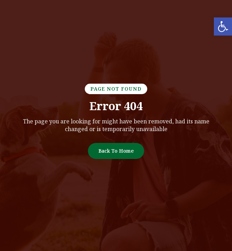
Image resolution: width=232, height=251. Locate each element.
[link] (223, 26)
